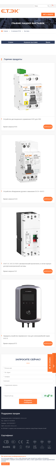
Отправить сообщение (28, 401)
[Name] (28, 368)
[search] (48, 6)
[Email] (28, 372)
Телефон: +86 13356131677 (8, 423)
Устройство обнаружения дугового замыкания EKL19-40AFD (23, 191)
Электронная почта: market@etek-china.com (14, 418)
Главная (6, 31)
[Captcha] (22, 396)
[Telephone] (28, 376)
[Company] (28, 381)
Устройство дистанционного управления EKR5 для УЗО (22, 119)
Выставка (26, 31)
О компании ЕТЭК (16, 31)
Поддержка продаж (10, 413)
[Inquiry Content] (28, 388)
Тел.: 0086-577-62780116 (8, 421)
